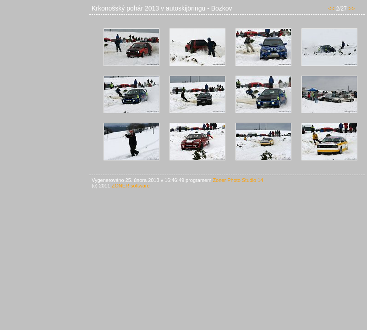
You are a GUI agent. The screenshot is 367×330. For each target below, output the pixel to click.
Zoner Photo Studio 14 (238, 180)
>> (351, 9)
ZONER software (130, 185)
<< (331, 9)
